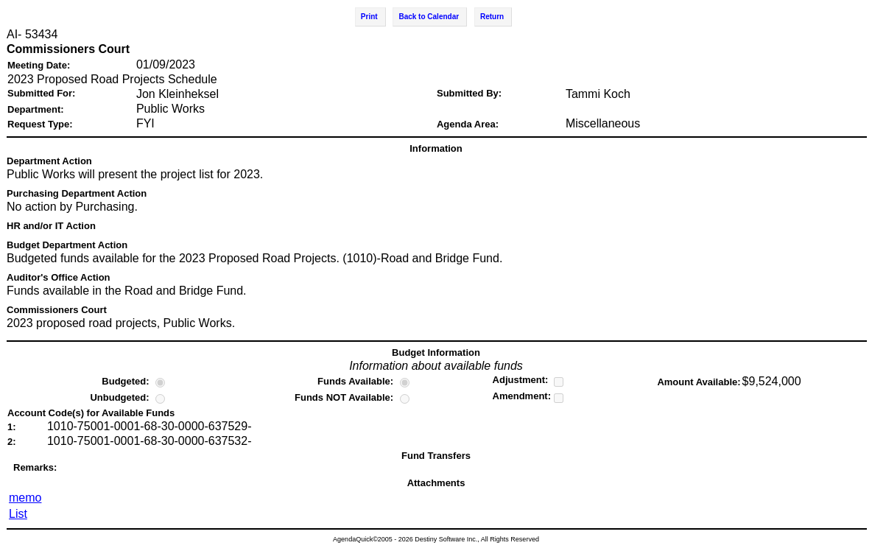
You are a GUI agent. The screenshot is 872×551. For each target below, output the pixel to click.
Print (369, 17)
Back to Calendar (428, 17)
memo (25, 497)
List (18, 514)
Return (492, 17)
